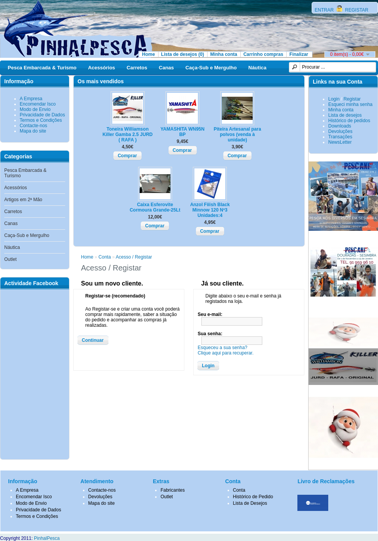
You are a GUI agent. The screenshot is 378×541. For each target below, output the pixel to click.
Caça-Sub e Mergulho (211, 68)
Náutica (257, 68)
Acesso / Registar (134, 257)
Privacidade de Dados (42, 115)
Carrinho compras (263, 54)
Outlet (10, 259)
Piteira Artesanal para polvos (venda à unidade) (237, 134)
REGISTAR (356, 10)
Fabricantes (172, 490)
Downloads (339, 126)
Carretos (137, 68)
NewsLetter (340, 142)
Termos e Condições (41, 120)
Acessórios (101, 68)
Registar (352, 99)
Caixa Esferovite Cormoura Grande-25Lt (155, 207)
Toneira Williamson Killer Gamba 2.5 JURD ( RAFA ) (128, 134)
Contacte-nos (33, 125)
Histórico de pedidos (349, 120)
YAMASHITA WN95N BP (182, 131)
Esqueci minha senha (350, 104)
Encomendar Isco (38, 104)
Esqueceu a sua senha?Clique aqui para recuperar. (225, 350)
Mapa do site (33, 131)
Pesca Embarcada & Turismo (42, 68)
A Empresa (31, 98)
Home (148, 54)
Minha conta (223, 54)
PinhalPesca (47, 538)
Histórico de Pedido (253, 496)
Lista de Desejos (250, 503)
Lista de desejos (345, 115)
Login (333, 99)
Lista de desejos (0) (182, 54)
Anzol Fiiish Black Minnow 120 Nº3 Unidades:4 (210, 210)
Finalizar (298, 54)
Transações (340, 136)
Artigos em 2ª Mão (23, 199)
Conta (104, 257)
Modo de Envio (35, 109)
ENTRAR (325, 10)
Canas (166, 68)
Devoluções (340, 131)
